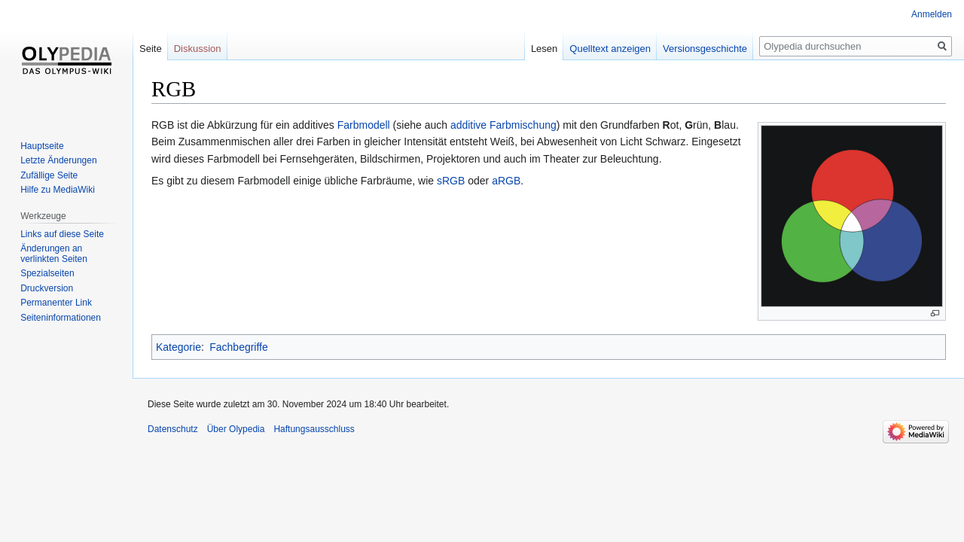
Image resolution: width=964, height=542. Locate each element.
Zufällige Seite (49, 175)
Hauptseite (41, 146)
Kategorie (178, 347)
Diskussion (197, 48)
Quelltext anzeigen (610, 48)
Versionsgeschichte (705, 48)
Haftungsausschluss (313, 429)
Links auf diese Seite (62, 234)
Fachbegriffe (238, 347)
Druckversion (46, 288)
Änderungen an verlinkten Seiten (53, 253)
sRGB (451, 181)
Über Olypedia (236, 429)
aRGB (506, 181)
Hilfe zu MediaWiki (57, 189)
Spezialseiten (47, 273)
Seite (150, 48)
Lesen (544, 48)
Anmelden (931, 14)
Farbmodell (363, 125)
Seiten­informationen (60, 317)
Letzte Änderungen (58, 160)
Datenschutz (173, 429)
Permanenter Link (56, 302)
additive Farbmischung (503, 125)
